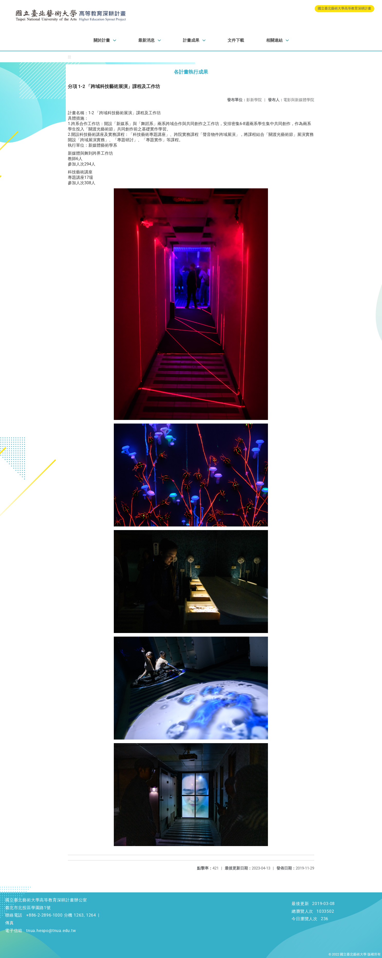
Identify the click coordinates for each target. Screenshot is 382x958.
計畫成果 (191, 40)
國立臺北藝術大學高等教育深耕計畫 (344, 8)
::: (69, 56)
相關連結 (274, 40)
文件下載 (236, 40)
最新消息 (146, 40)
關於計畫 (102, 40)
